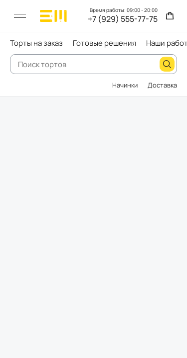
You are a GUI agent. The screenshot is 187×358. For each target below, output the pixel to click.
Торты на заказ (36, 43)
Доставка (162, 85)
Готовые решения (104, 43)
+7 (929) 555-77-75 (123, 19)
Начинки (125, 85)
